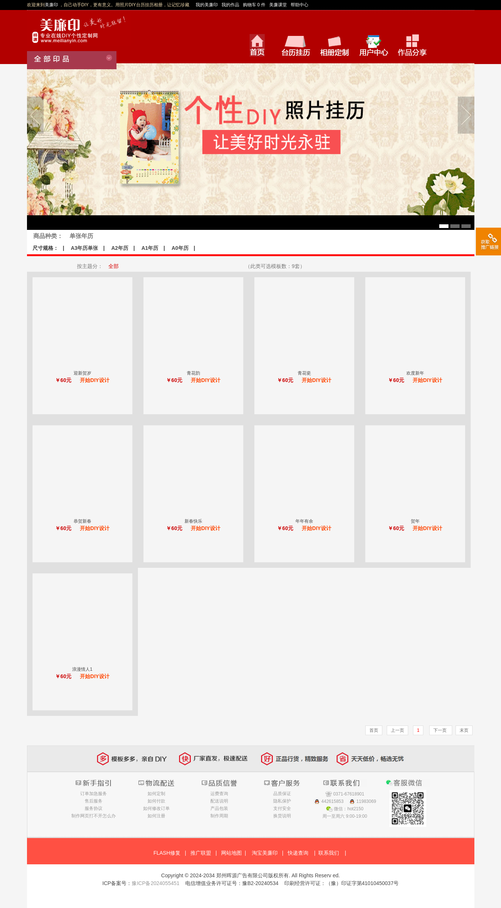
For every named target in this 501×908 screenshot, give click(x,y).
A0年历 (180, 248)
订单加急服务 (93, 793)
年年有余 (304, 521)
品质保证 (282, 793)
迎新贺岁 (82, 373)
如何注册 (156, 815)
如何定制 (156, 793)
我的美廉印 (207, 4)
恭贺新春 (82, 521)
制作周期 (219, 815)
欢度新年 (415, 373)
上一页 (397, 730)
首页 (373, 730)
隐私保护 (282, 801)
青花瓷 (304, 373)
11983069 (366, 801)
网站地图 (231, 853)
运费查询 (219, 793)
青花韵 (193, 373)
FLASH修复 (166, 853)
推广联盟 (200, 853)
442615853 (332, 801)
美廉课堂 (278, 4)
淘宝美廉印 (265, 853)
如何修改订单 (156, 808)
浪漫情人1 (82, 669)
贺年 (415, 521)
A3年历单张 (84, 248)
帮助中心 (299, 4)
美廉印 (51, 4)
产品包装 (219, 808)
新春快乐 (193, 521)
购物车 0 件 (254, 4)
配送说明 (219, 801)
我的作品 (230, 4)
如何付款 (156, 801)
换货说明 (282, 815)
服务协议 (93, 808)
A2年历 (119, 248)
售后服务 (93, 801)
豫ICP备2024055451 (155, 883)
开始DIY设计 (94, 380)
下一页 (440, 730)
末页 (464, 730)
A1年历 (149, 248)
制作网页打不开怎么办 (93, 815)
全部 (113, 266)
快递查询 (298, 853)
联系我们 (328, 853)
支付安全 (282, 808)
